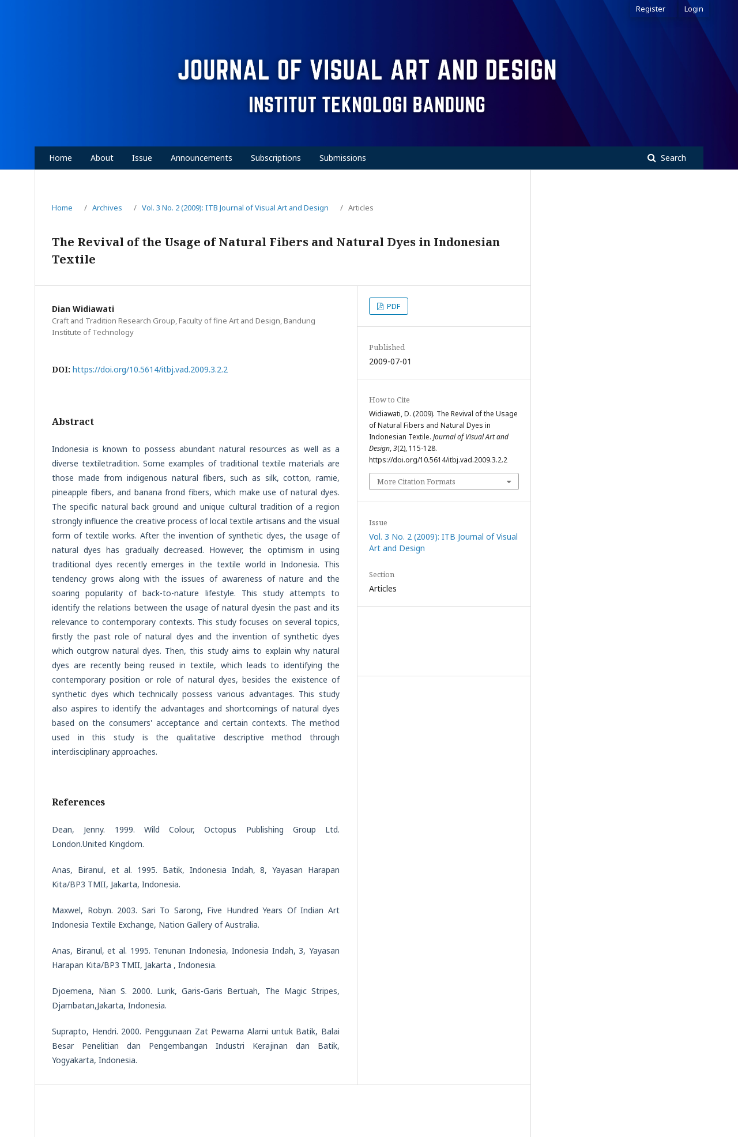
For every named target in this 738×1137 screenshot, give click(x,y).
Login (693, 8)
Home (60, 157)
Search (672, 157)
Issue (142, 157)
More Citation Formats (416, 481)
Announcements (201, 157)
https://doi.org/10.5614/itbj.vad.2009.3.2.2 (150, 369)
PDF (392, 306)
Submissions (342, 157)
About (102, 157)
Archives (107, 207)
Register (650, 8)
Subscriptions (276, 157)
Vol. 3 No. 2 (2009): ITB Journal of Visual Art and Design (235, 207)
